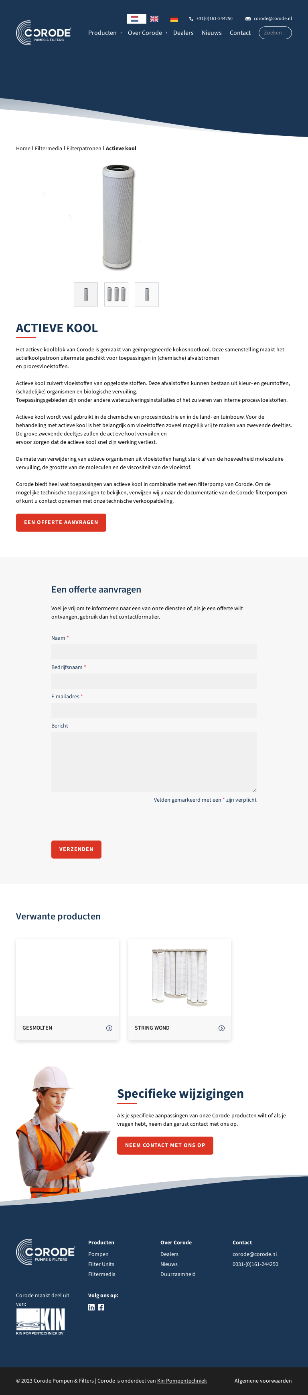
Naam (60, 638)
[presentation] (112, 821)
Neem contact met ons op (165, 1145)
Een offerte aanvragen (61, 522)
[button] (104, 33)
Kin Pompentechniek (182, 1381)
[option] (156, 19)
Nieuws (212, 32)
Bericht (59, 726)
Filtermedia (48, 149)
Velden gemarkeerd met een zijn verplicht (205, 800)
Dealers (183, 32)
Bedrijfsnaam (68, 667)
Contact (240, 32)
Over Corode (145, 32)
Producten (102, 32)
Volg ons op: (103, 1296)
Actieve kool (121, 149)
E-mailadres (67, 697)
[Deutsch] (176, 19)
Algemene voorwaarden (263, 1381)
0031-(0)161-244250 (255, 1264)
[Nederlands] (137, 19)
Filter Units (101, 1264)
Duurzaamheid (178, 1274)
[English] (156, 19)
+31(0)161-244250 (215, 18)
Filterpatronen (84, 149)
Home (23, 149)
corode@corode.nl (273, 18)
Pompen (98, 1254)
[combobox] (137, 19)
